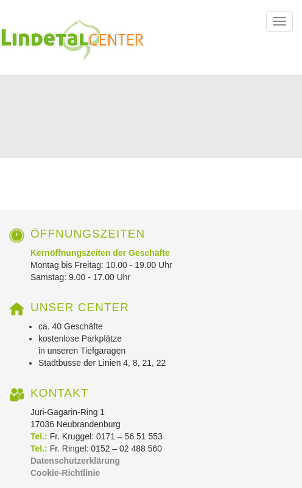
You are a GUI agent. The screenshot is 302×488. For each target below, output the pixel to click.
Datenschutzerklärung (75, 461)
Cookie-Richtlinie (65, 473)
